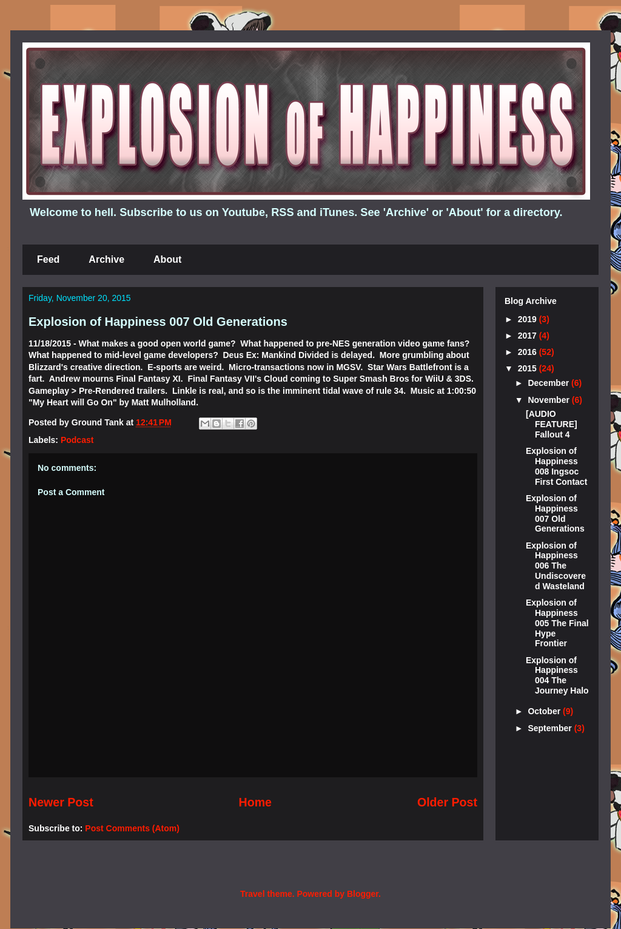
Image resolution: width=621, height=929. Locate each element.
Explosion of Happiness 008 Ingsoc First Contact (556, 466)
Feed (48, 259)
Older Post (447, 802)
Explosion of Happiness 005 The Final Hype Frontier (557, 623)
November (549, 400)
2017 (528, 335)
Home (255, 802)
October (545, 711)
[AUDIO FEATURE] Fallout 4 (551, 424)
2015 (528, 368)
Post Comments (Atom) (132, 828)
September (551, 728)
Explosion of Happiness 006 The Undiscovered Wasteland (556, 566)
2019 (528, 319)
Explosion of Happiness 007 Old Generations (158, 321)
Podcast (77, 440)
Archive (106, 259)
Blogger (362, 894)
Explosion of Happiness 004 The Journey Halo (557, 675)
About (167, 259)
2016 (528, 352)
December (549, 383)
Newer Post (61, 802)
